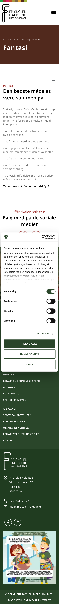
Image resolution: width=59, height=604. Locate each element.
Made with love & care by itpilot (29, 600)
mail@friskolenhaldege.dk (25, 506)
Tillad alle (29, 343)
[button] (53, 12)
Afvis (29, 364)
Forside (7, 39)
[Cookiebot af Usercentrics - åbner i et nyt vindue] (42, 237)
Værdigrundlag (21, 39)
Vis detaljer (43, 333)
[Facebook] (8, 522)
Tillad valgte (29, 354)
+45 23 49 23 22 (19, 501)
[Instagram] (17, 522)
